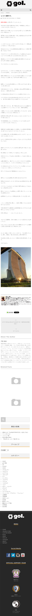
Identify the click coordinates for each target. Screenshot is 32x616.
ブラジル (4, 481)
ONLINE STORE (6, 531)
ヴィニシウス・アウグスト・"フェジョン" (13, 493)
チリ (3, 476)
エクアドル (5, 473)
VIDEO (4, 468)
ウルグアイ (5, 471)
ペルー (4, 484)
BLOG (4, 534)
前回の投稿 (3, 22)
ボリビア (4, 488)
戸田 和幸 (4, 18)
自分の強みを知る (6, 437)
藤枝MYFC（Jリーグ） (16, 579)
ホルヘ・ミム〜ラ (6, 486)
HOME (4, 529)
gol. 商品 (4, 463)
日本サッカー (5, 498)
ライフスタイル (6, 491)
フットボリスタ (6, 434)
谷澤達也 (4, 505)
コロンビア (5, 474)
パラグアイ (5, 479)
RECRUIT (4, 543)
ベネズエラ (5, 483)
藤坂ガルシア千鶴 (6, 503)
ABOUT (4, 541)
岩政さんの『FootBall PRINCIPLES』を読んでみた (15, 432)
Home (2, 12)
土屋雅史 (4, 495)
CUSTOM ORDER (6, 533)
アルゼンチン (5, 469)
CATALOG (5, 539)
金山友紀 (4, 506)
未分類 (4, 500)
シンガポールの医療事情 (16, 407)
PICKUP (4, 466)
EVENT (4, 461)
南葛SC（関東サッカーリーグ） (16, 595)
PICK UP (4, 538)
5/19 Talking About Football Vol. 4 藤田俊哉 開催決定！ (16, 322)
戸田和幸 (18, 18)
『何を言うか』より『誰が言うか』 (11, 439)
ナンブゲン (5, 478)
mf (3, 464)
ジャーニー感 (5, 435)
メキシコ (4, 490)
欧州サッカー (5, 501)
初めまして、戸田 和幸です (16, 386)
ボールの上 (16, 331)
